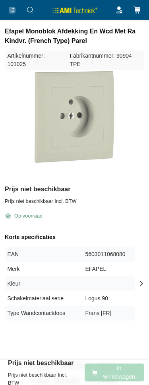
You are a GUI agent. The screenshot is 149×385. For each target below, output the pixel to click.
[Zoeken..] (30, 10)
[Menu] (12, 10)
